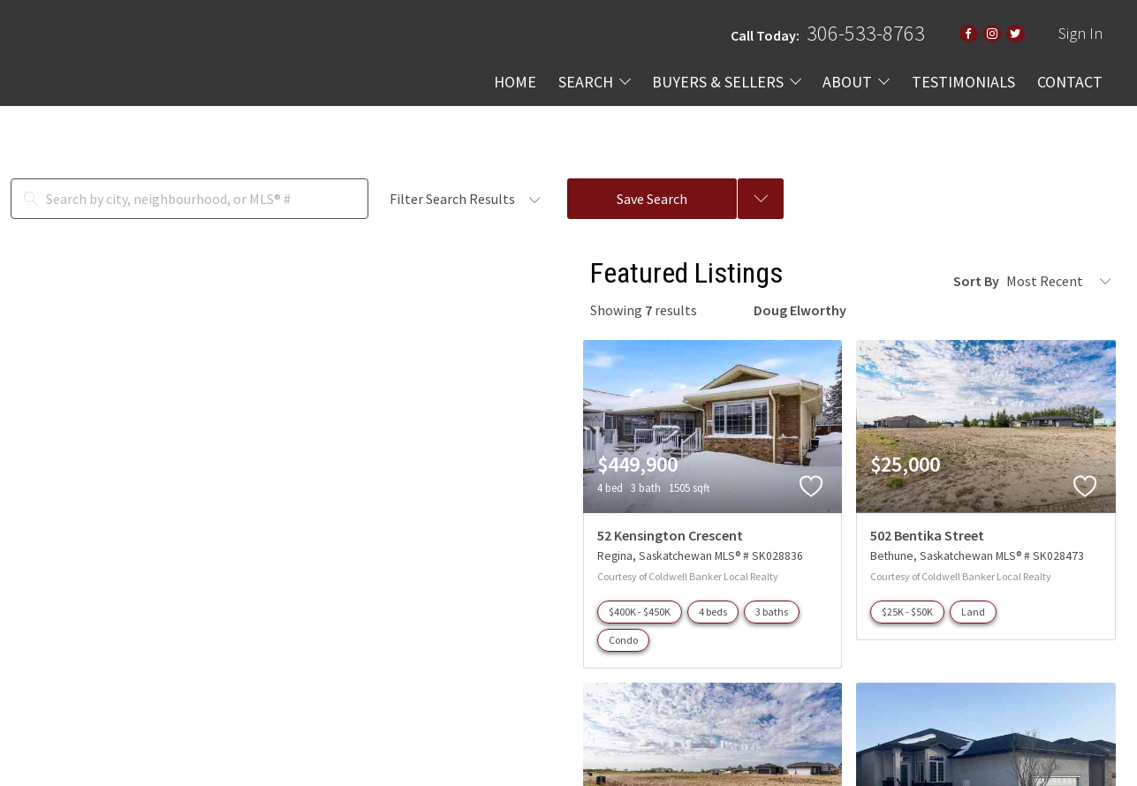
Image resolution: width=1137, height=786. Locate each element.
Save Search (652, 199)
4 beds (713, 611)
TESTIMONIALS (963, 82)
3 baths (771, 611)
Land (973, 611)
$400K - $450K (640, 611)
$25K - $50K (907, 611)
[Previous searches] (761, 198)
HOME (515, 82)
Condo (623, 639)
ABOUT (847, 82)
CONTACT (1070, 82)
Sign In (1080, 33)
